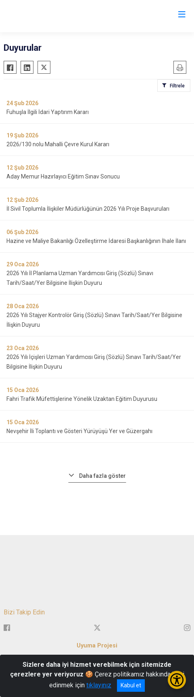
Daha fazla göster (102, 476)
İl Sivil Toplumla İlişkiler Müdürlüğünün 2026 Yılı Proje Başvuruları (87, 208)
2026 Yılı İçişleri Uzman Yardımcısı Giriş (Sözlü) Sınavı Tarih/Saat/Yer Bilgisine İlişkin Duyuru (93, 362)
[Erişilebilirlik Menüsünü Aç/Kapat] (177, 680)
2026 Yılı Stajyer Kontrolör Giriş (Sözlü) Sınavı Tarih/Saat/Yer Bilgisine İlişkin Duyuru (94, 320)
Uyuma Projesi (97, 645)
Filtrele (177, 86)
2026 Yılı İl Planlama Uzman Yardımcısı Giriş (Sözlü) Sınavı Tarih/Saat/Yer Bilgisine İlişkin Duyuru (79, 278)
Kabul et (131, 685)
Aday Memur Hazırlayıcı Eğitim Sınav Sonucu (63, 176)
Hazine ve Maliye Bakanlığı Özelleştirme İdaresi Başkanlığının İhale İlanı (96, 241)
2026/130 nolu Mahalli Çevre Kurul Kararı (57, 144)
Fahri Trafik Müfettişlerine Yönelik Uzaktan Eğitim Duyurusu (81, 399)
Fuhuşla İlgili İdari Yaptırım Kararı (47, 112)
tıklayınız (98, 685)
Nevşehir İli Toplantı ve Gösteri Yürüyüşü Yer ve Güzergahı (79, 431)
